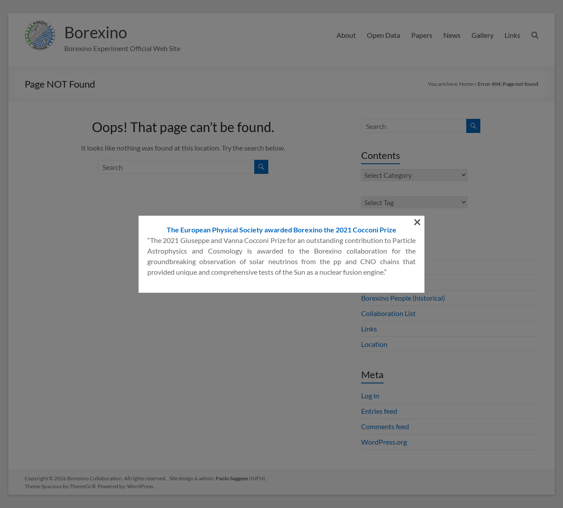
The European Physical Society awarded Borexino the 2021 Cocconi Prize (281, 134)
